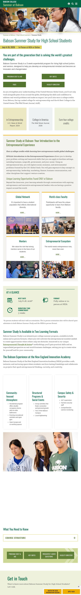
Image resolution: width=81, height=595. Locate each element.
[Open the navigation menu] (76, 3)
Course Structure (40, 537)
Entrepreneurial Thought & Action (17, 344)
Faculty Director (53, 84)
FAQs (14, 84)
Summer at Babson (13, 5)
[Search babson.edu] (72, 3)
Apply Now (71, 591)
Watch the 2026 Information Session (52, 591)
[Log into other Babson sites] (68, 3)
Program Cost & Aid (14, 76)
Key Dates (53, 76)
